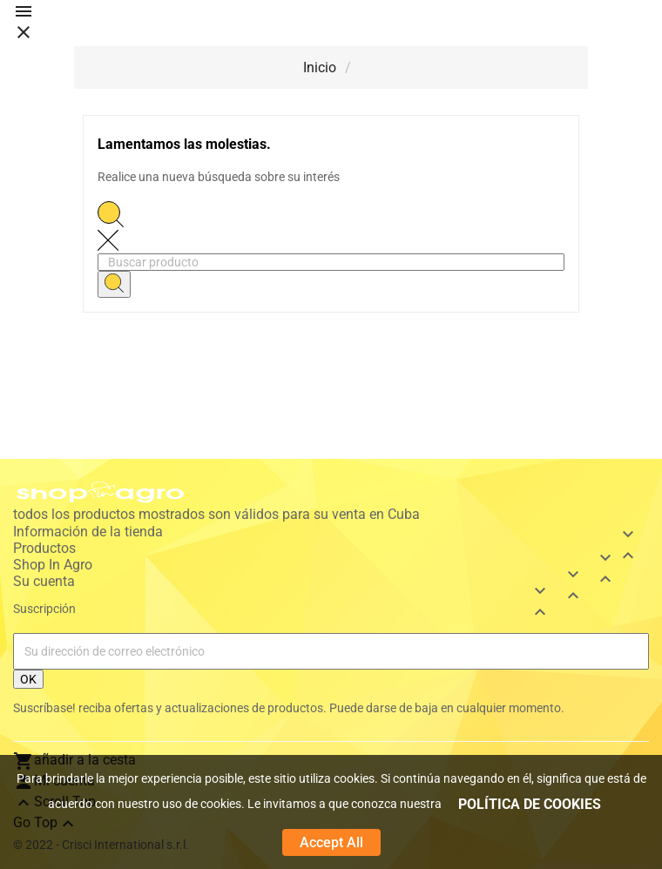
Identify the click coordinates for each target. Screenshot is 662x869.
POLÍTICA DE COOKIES (529, 804)
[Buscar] (331, 262)
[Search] (114, 284)
